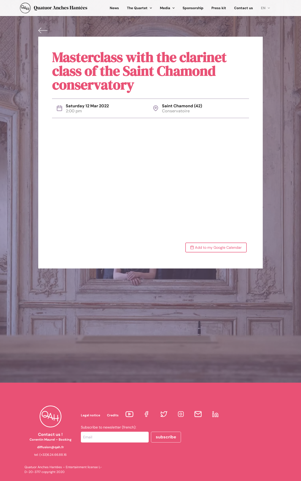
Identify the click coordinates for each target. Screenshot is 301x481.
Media (167, 8)
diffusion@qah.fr (50, 447)
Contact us (243, 8)
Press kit (218, 8)
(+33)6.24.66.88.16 (53, 455)
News (114, 8)
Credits (112, 415)
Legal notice (90, 415)
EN (265, 8)
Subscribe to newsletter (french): (108, 427)
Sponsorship (193, 8)
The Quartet (139, 8)
